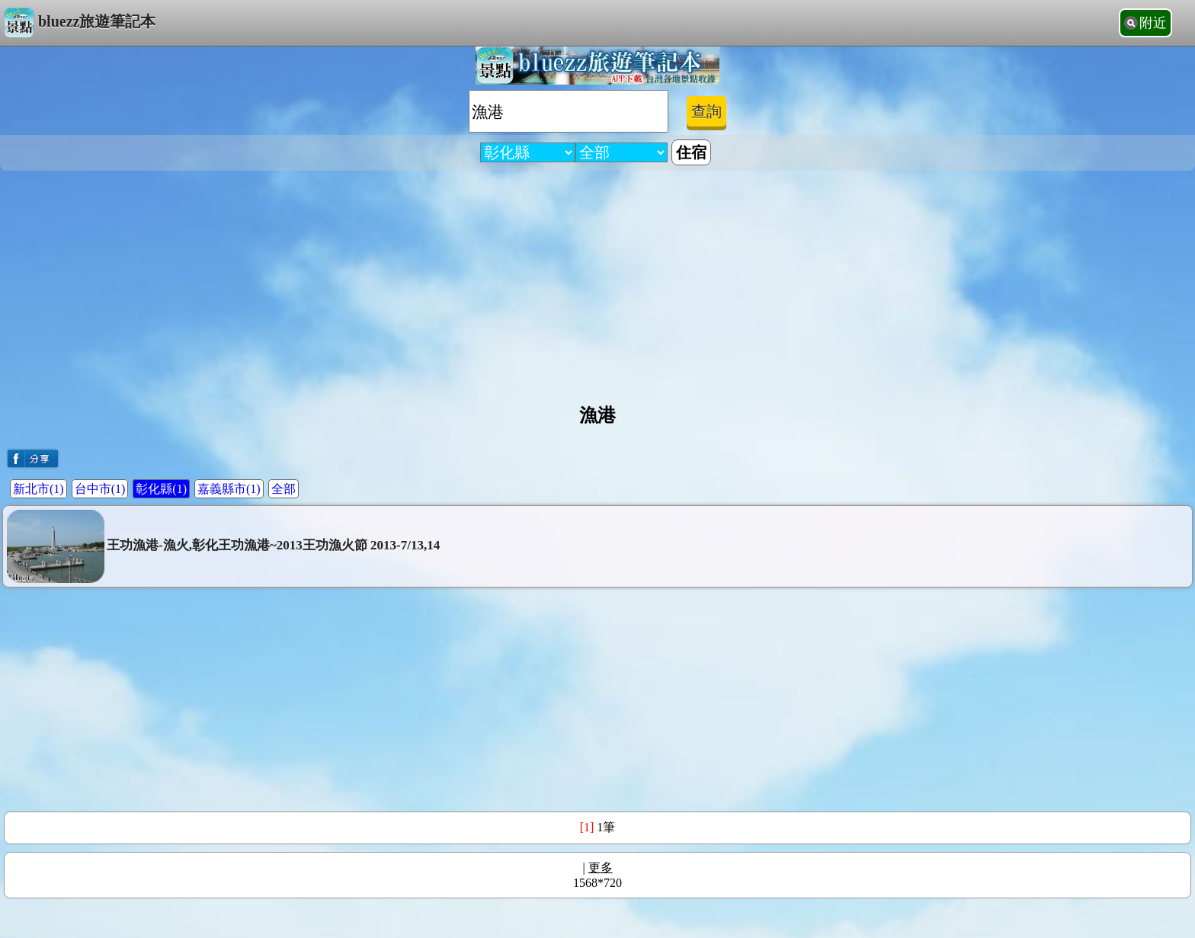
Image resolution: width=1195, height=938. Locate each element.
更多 (600, 867)
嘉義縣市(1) (229, 488)
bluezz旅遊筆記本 (79, 23)
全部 (283, 488)
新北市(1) (38, 488)
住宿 (691, 152)
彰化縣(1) (161, 488)
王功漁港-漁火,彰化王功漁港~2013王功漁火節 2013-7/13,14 (223, 546)
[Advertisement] (597, 281)
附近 (1153, 22)
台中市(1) (100, 488)
